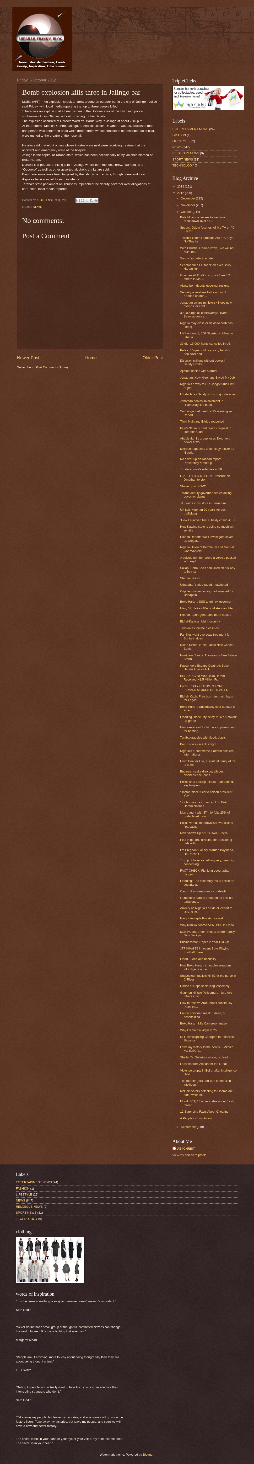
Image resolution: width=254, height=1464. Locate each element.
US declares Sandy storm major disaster (207, 394)
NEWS (37, 207)
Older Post (152, 357)
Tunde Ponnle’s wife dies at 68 (201, 469)
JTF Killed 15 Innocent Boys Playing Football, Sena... (204, 950)
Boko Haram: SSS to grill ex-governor (206, 601)
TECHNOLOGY (183, 165)
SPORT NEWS (183, 159)
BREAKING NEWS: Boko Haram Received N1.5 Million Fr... (202, 677)
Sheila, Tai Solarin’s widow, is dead (204, 1057)
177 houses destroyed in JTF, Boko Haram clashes (204, 804)
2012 (181, 193)
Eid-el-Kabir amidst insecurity (200, 621)
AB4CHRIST (186, 1148)
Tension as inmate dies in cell (200, 628)
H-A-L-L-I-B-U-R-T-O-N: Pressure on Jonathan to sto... (205, 477)
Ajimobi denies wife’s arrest (198, 371)
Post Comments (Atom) (52, 367)
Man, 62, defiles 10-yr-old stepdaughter (207, 608)
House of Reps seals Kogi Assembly (205, 986)
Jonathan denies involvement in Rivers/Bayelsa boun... (201, 402)
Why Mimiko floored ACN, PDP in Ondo (207, 925)
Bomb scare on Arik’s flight (198, 744)
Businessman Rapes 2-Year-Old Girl (205, 942)
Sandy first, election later (197, 258)
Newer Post (28, 357)
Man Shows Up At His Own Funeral (204, 833)
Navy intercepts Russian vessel (201, 918)
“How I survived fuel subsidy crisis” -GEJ (207, 520)
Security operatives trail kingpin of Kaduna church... (203, 294)
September (189, 1127)
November (188, 205)
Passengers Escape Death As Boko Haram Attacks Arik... (204, 667)
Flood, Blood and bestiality (198, 959)
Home (91, 357)
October (187, 212)
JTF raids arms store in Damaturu (203, 503)
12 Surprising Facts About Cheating (204, 1111)
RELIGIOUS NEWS (186, 153)
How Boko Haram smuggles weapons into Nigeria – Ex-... (206, 967)
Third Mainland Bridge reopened (202, 421)
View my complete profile (190, 1155)
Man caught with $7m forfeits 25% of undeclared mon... (205, 814)
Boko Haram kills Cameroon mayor (204, 1023)
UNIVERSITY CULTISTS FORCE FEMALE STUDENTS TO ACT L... (205, 688)
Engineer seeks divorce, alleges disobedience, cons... (202, 773)
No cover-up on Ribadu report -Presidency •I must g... (201, 460)
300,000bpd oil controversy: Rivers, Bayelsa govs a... (204, 314)
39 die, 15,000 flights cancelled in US (205, 343)
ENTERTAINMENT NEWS (190, 129)
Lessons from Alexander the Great (203, 1064)
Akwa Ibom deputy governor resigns (204, 285)
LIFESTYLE (181, 141)
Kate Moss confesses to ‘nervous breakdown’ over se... (202, 219)
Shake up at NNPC (193, 486)
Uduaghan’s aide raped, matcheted (204, 584)
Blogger (148, 1454)
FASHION (179, 135)
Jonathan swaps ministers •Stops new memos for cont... (206, 304)
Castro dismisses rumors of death (203, 891)
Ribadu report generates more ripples (205, 615)
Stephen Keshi (190, 578)
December (188, 198)
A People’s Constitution (196, 1118)
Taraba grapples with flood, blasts (203, 737)
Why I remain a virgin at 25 (198, 1030)
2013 (181, 186)
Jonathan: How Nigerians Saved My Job (207, 377)
